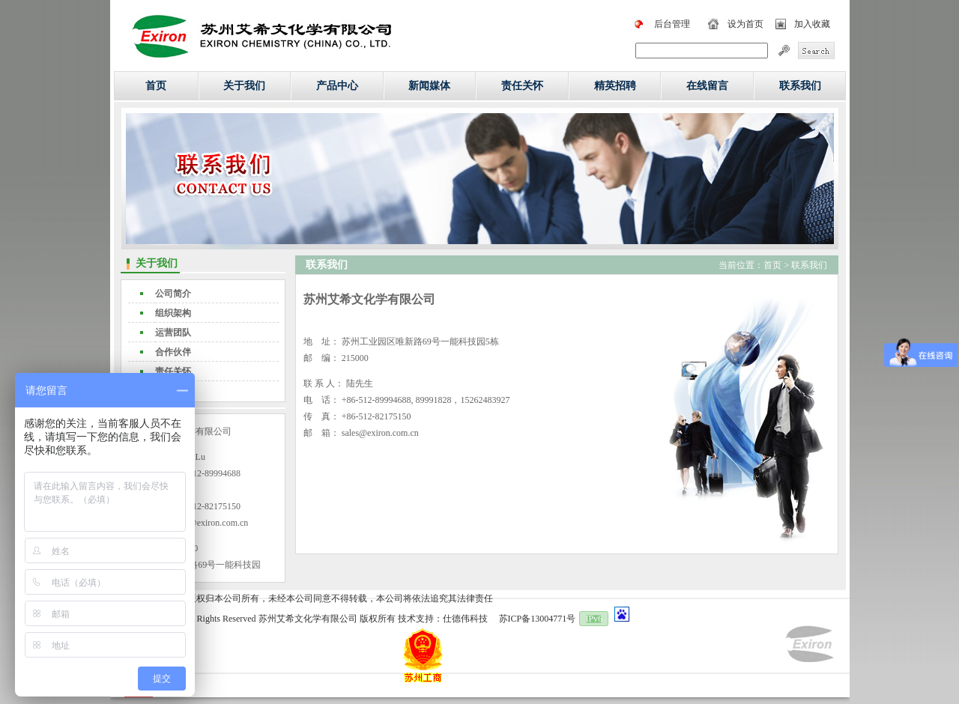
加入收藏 (812, 24)
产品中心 (337, 85)
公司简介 (173, 293)
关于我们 (244, 85)
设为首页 (745, 24)
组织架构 (173, 313)
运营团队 (173, 332)
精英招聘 (615, 85)
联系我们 (800, 85)
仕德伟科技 (465, 618)
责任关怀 (522, 85)
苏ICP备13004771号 (537, 618)
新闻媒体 (429, 85)
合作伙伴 (173, 352)
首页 (155, 85)
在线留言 (707, 85)
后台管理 (672, 24)
